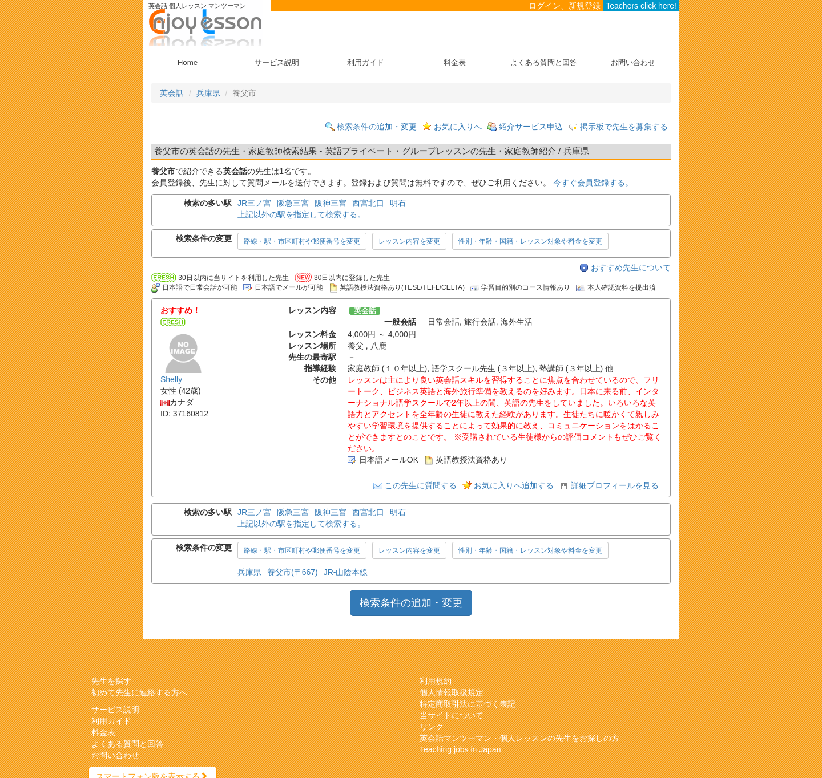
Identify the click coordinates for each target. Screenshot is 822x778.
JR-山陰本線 (346, 572)
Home (188, 62)
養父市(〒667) (292, 572)
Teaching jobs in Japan (460, 749)
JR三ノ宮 (254, 203)
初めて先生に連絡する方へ (139, 692)
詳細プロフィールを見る (615, 485)
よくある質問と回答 (543, 62)
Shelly (171, 379)
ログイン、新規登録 (565, 5)
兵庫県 (208, 93)
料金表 (455, 62)
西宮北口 (368, 203)
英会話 (172, 93)
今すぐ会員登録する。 (593, 182)
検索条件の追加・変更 (377, 126)
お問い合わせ (633, 62)
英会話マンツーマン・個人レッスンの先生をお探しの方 (519, 738)
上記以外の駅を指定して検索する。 (301, 214)
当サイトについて (451, 715)
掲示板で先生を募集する (624, 126)
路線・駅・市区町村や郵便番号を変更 (302, 241)
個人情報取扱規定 (451, 692)
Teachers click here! (641, 5)
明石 (398, 203)
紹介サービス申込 (531, 126)
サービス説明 (277, 62)
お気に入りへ (458, 126)
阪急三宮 (293, 203)
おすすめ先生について (631, 267)
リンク (432, 726)
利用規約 (436, 681)
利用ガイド (365, 62)
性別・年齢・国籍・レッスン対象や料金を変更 (530, 241)
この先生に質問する (421, 485)
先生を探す (111, 681)
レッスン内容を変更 (409, 241)
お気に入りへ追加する (514, 485)
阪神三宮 (330, 203)
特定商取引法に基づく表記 (467, 703)
